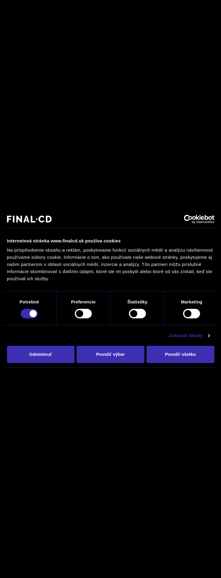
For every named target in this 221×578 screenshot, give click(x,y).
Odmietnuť (40, 354)
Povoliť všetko (180, 354)
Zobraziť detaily (186, 335)
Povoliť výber (110, 354)
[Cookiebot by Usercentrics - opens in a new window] (188, 219)
